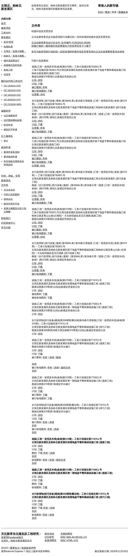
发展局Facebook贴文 (12, 537)
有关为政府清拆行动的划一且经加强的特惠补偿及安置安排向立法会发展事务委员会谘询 (77, 51)
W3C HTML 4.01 (69, 540)
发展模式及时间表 (13, 65)
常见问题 (6, 227)
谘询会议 (8, 199)
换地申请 (6, 147)
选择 (51, 357)
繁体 (107, 12)
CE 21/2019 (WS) (12, 104)
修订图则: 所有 (39, 87)
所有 (45, 357)
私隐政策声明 (29, 548)
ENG (100, 12)
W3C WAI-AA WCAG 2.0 (73, 537)
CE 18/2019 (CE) (12, 90)
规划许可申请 (10, 129)
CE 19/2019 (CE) (12, 95)
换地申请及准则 (11, 152)
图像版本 (123, 12)
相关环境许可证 (11, 204)
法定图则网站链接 (13, 120)
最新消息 (6, 28)
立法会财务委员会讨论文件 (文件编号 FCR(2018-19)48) (60, 42)
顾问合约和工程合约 (11, 81)
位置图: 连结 (38, 94)
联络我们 (6, 218)
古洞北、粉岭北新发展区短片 (16, 540)
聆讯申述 (8, 125)
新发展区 (6, 37)
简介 (6, 141)
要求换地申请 (10, 157)
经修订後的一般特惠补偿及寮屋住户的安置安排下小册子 (61, 46)
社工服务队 (7, 136)
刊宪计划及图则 (11, 194)
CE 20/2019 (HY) (12, 100)
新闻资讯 (6, 180)
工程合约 (6, 32)
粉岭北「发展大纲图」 (15, 56)
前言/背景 (8, 42)
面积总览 (65, 367)
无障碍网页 (66, 533)
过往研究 (49, 537)
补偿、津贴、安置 (10, 176)
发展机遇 (8, 46)
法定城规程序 (10, 115)
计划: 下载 (37, 83)
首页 (3, 23)
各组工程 (8, 70)
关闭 (34, 364)
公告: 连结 (37, 80)
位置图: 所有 (38, 128)
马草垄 (7, 74)
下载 (45, 294)
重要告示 (15, 548)
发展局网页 (50, 540)
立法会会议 (9, 190)
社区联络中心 (8, 223)
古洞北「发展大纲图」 (15, 51)
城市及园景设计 (11, 60)
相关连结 (49, 533)
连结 (40, 290)
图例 (58, 357)
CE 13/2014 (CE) (12, 86)
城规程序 (6, 111)
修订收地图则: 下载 (42, 91)
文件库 (4, 185)
